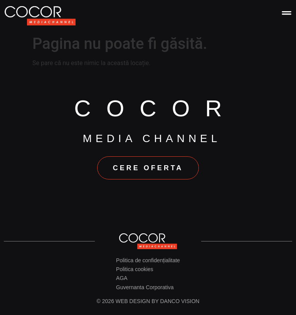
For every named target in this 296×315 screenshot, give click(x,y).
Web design (133, 300)
